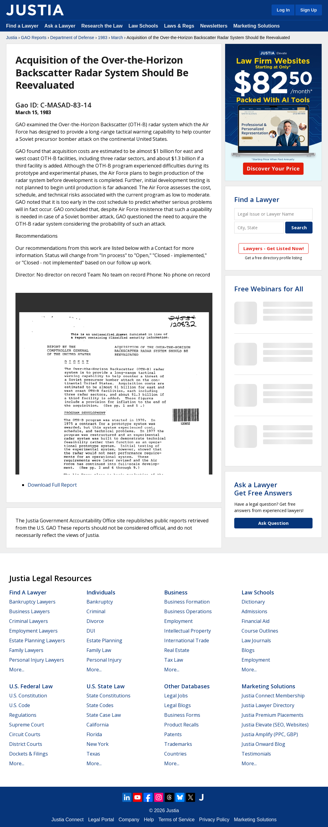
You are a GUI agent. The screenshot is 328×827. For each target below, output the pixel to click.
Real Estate (176, 650)
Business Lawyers (29, 611)
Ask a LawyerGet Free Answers (263, 488)
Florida (94, 734)
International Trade (186, 640)
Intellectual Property (187, 630)
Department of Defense (72, 37)
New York (97, 744)
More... (16, 669)
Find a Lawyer (22, 25)
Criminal (95, 611)
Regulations (22, 715)
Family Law (98, 650)
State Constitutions (108, 695)
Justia (11, 37)
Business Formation (187, 601)
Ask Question (273, 523)
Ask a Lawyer (60, 25)
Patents (173, 734)
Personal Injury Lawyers (36, 660)
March (117, 37)
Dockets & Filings (28, 753)
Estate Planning (104, 640)
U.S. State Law (105, 686)
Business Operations (188, 611)
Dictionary (253, 601)
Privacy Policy (214, 819)
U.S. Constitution (28, 695)
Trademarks (178, 744)
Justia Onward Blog (263, 744)
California (97, 724)
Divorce (95, 621)
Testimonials (256, 753)
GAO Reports (33, 37)
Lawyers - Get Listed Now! (273, 248)
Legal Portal (101, 819)
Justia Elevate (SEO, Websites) (275, 724)
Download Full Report (52, 484)
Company (129, 819)
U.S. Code (19, 705)
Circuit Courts (24, 734)
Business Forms (182, 715)
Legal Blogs (177, 705)
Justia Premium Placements (272, 715)
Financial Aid (255, 621)
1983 (102, 37)
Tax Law (173, 660)
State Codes (99, 705)
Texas (93, 753)
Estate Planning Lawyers (37, 640)
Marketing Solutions (256, 25)
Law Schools (143, 25)
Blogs (248, 650)
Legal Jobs (176, 695)
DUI (90, 630)
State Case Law (103, 715)
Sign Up (308, 10)
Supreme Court (26, 724)
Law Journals (256, 640)
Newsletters (214, 25)
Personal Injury (103, 660)
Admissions (254, 611)
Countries (175, 753)
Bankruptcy (99, 601)
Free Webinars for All (268, 289)
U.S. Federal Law (31, 686)
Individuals (100, 592)
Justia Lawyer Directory (268, 705)
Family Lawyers (26, 650)
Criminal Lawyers (28, 621)
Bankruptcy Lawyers (32, 601)
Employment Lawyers (33, 630)
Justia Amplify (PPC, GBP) (270, 734)
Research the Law (102, 25)
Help (149, 819)
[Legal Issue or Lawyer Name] (273, 214)
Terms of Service (176, 819)
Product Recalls (181, 724)
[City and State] (259, 227)
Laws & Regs (179, 25)
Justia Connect (68, 819)
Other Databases (187, 686)
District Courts (25, 744)
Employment (178, 621)
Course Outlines (260, 630)
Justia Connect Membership (273, 695)
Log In (283, 10)
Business (176, 592)
